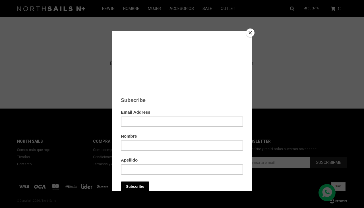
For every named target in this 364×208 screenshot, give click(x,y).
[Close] (250, 32)
